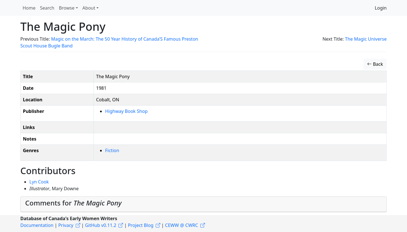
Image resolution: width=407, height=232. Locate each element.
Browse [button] (66, 8)
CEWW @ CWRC (181, 225)
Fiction (112, 150)
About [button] (89, 8)
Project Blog (140, 225)
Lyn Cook (39, 182)
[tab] (203, 204)
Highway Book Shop (126, 111)
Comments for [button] (73, 202)
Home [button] (29, 8)
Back (375, 64)
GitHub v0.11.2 (100, 225)
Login (381, 8)
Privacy (65, 225)
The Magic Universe (366, 39)
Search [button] (47, 8)
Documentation (36, 225)
